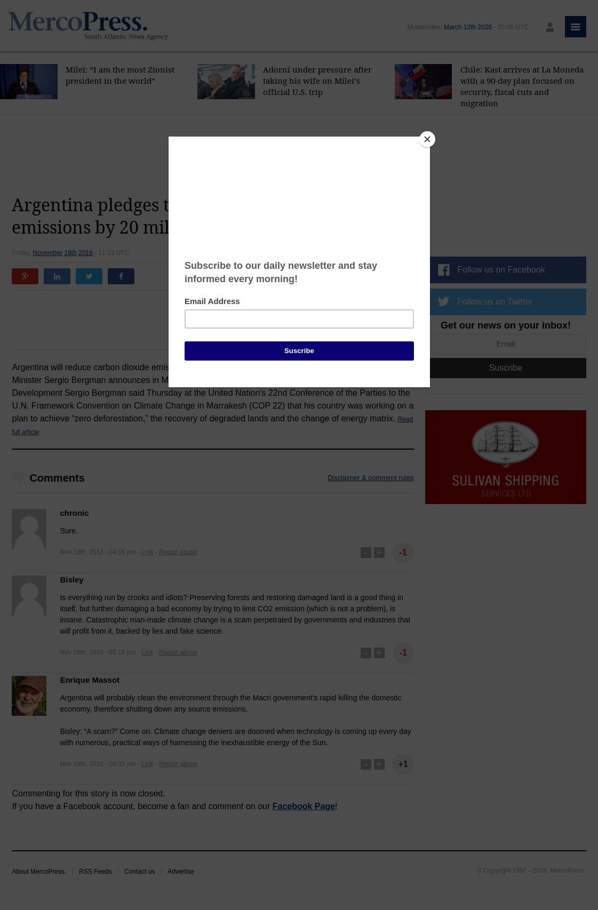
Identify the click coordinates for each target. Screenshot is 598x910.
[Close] (427, 139)
